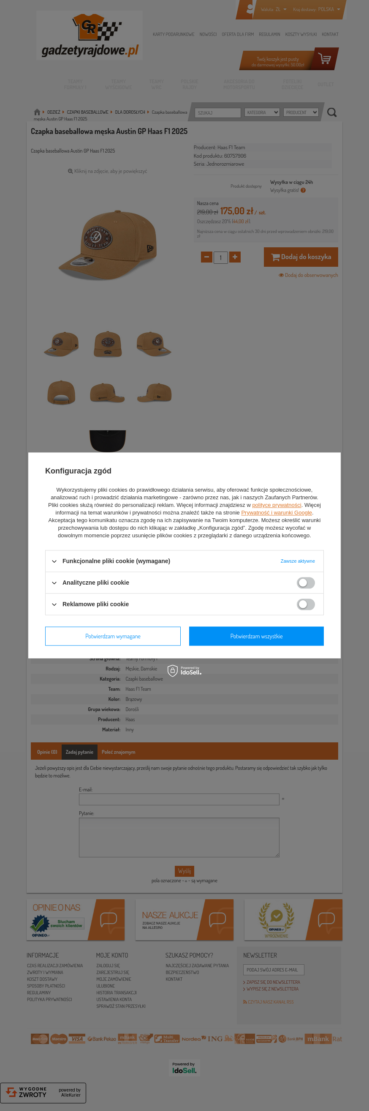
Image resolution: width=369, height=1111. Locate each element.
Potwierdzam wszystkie (257, 636)
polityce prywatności (276, 505)
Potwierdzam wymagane (113, 636)
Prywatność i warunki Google (276, 512)
